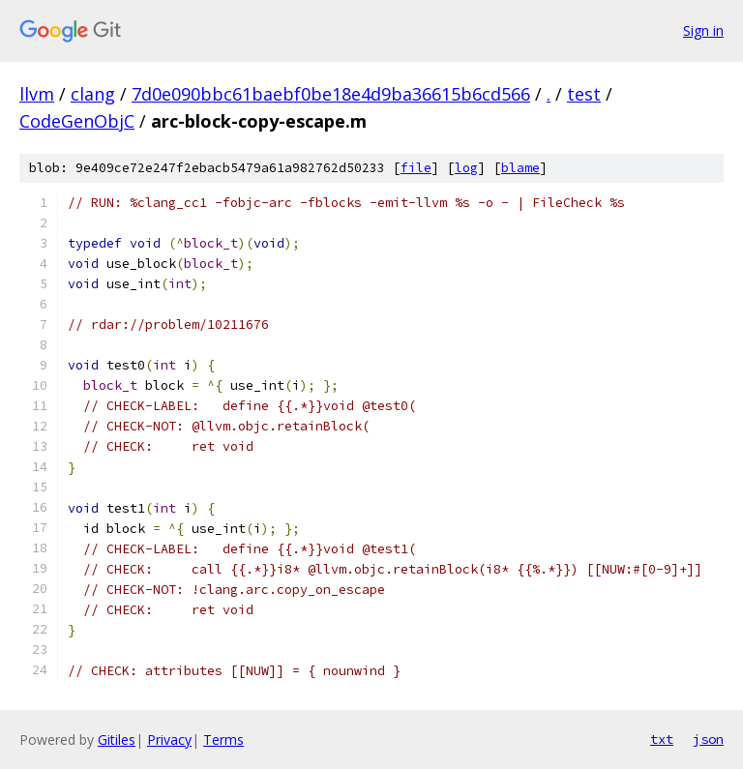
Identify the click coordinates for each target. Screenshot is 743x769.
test (584, 93)
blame (520, 168)
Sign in (703, 30)
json (708, 739)
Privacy (169, 739)
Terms (223, 739)
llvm (36, 93)
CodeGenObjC (76, 121)
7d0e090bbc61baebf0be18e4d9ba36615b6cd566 (331, 93)
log (466, 168)
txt (661, 739)
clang (93, 93)
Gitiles (116, 739)
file (416, 168)
